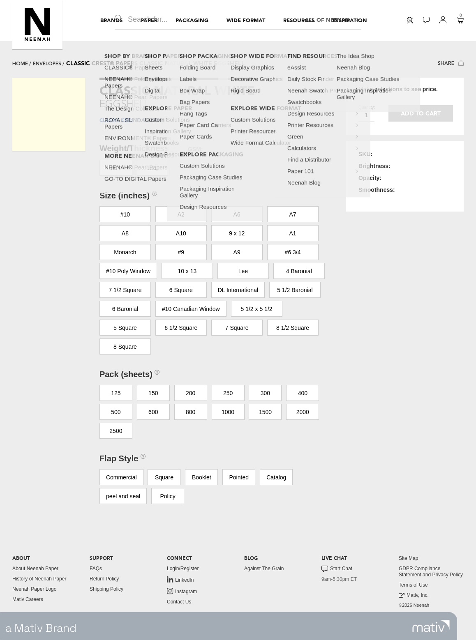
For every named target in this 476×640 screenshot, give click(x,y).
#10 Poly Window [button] (128, 271)
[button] (37, 24)
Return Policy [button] (104, 579)
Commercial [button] (121, 477)
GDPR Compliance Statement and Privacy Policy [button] (431, 572)
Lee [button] (243, 271)
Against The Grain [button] (264, 568)
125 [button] (115, 393)
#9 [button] (181, 252)
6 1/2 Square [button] (180, 328)
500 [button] (115, 412)
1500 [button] (265, 412)
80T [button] (116, 168)
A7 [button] (292, 214)
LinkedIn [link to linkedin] (180, 579)
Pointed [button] (239, 477)
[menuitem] (111, 20)
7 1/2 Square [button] (125, 290)
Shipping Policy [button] (106, 589)
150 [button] (153, 393)
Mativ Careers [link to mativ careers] (27, 599)
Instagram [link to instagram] (182, 591)
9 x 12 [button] (237, 233)
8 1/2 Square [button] (292, 328)
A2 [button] (181, 214)
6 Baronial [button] (125, 309)
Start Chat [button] (336, 569)
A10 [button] (181, 233)
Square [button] (164, 477)
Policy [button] (167, 496)
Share (451, 63)
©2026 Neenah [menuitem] (414, 605)
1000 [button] (228, 412)
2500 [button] (115, 431)
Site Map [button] (408, 558)
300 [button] (265, 393)
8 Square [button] (125, 346)
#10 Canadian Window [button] (191, 309)
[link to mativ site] (431, 626)
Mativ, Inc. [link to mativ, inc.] (414, 595)
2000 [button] (302, 412)
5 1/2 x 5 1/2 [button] (257, 309)
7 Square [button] (237, 328)
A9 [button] (236, 252)
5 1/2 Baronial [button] (294, 290)
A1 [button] (292, 233)
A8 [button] (125, 233)
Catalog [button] (276, 477)
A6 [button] (236, 214)
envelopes (47, 64)
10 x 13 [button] (187, 271)
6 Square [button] (181, 290)
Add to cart (421, 113)
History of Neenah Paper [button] (39, 579)
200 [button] (190, 393)
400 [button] (302, 393)
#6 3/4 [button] (293, 252)
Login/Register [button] (183, 568)
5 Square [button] (125, 328)
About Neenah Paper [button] (35, 568)
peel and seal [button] (123, 496)
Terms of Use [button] (413, 585)
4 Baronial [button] (299, 271)
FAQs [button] (96, 568)
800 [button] (190, 412)
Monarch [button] (125, 252)
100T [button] (153, 168)
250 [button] (228, 393)
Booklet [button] (201, 477)
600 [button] (153, 412)
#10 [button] (125, 214)
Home (20, 64)
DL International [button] (238, 290)
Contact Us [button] (179, 602)
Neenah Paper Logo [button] (34, 589)
